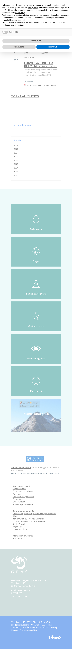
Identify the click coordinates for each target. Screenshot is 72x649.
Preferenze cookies (28, 630)
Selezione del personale (23, 496)
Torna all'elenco (25, 96)
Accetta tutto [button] (53, 47)
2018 (16, 175)
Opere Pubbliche (20, 529)
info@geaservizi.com (20, 590)
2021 (16, 164)
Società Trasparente (21, 467)
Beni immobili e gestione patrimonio (28, 519)
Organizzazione (19, 488)
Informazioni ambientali (23, 536)
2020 (16, 168)
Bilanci (15, 516)
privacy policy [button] (33, 8)
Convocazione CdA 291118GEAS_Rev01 (40, 85)
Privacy (54, 627)
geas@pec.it (16, 592)
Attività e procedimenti (23, 504)
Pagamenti (17, 527)
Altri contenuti (19, 538)
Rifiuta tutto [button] (19, 47)
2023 (16, 156)
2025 (16, 149)
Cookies (14, 630)
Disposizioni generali (21, 486)
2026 (16, 145)
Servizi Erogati (19, 524)
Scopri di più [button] (36, 41)
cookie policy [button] (20, 13)
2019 (16, 171)
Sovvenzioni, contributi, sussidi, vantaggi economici (34, 513)
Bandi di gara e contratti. (23, 511)
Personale (17, 494)
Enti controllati (19, 502)
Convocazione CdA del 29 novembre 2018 (40, 64)
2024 (16, 153)
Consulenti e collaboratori (24, 491)
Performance (18, 499)
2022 (16, 160)
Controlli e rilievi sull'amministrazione (29, 521)
